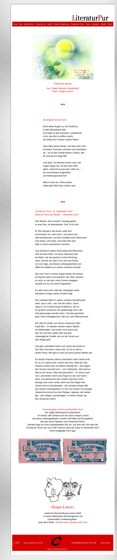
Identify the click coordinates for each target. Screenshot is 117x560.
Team (109, 24)
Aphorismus (29, 24)
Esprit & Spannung (61, 24)
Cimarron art (40, 24)
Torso (88, 24)
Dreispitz (95, 24)
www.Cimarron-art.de (57, 549)
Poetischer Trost (77, 24)
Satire (49, 24)
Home (15, 24)
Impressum (105, 543)
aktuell (103, 24)
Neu (21, 24)
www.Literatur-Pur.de (33, 543)
